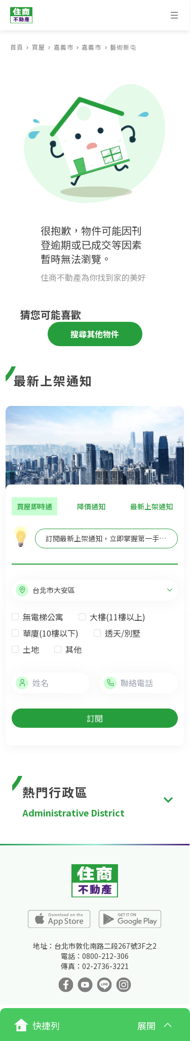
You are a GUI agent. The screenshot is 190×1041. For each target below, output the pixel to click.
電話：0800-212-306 (95, 956)
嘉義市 (63, 47)
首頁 (16, 47)
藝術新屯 (123, 47)
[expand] (168, 800)
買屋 (38, 47)
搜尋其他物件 (94, 334)
